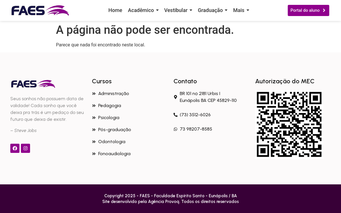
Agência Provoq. (164, 201)
